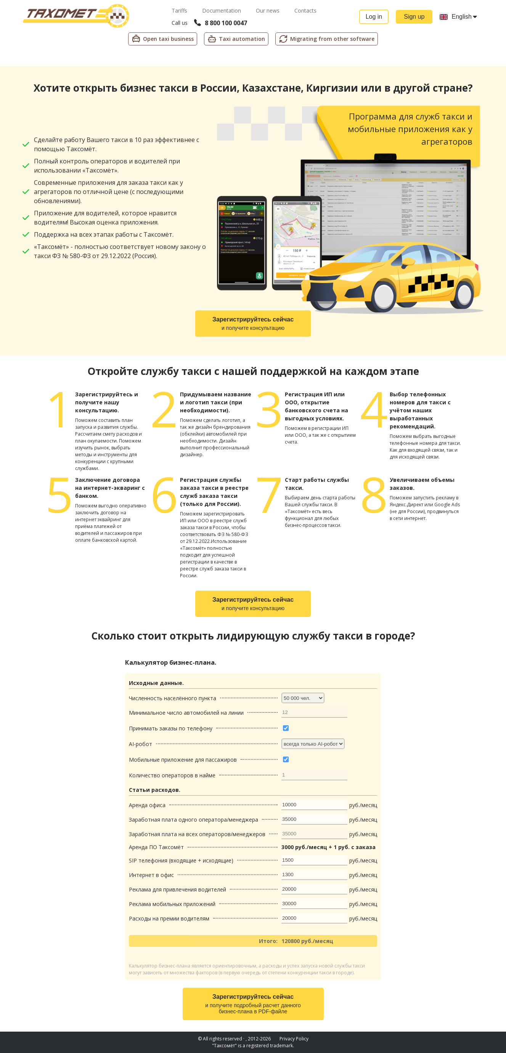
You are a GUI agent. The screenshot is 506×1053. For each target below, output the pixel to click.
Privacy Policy (294, 1038)
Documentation (222, 10)
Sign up (413, 16)
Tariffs (179, 10)
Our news (268, 10)
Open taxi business (163, 39)
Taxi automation (236, 39)
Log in (373, 16)
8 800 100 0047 (220, 23)
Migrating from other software (326, 39)
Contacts (305, 10)
